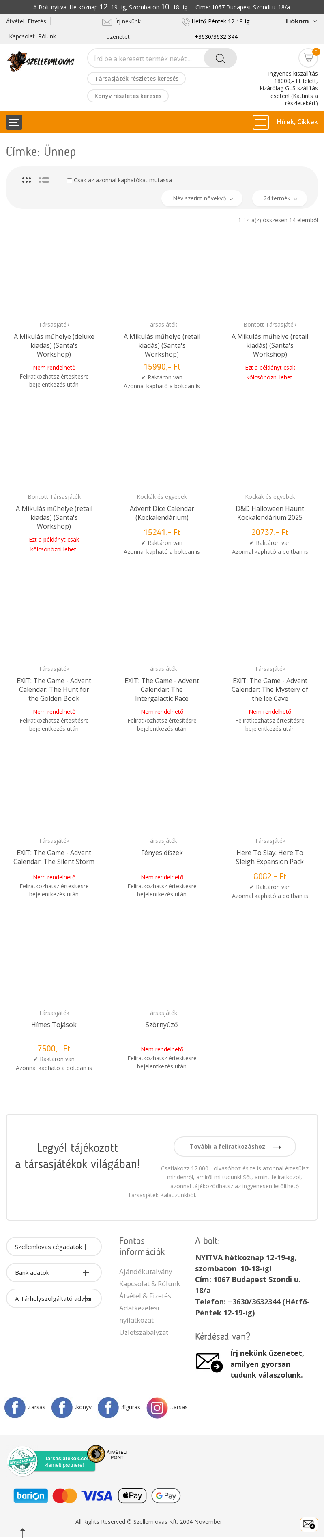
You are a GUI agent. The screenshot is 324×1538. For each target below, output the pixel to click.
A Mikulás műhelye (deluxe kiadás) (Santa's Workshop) (54, 345)
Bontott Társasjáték (269, 324)
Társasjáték (54, 324)
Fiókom (301, 21)
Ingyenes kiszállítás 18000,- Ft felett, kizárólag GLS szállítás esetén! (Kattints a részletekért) (289, 88)
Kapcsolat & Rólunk (149, 1283)
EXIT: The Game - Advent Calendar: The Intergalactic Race (161, 689)
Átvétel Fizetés (26, 21)
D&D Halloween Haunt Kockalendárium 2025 (270, 513)
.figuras (118, 1407)
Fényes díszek (162, 852)
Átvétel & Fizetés (145, 1295)
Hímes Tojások (54, 1024)
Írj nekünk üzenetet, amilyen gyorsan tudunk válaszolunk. (267, 1364)
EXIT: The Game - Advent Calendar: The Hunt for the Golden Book (54, 689)
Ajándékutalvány (145, 1271)
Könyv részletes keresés (127, 96)
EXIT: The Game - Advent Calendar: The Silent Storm (53, 857)
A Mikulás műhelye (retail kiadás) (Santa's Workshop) (162, 345)
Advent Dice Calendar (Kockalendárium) (162, 513)
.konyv (71, 1407)
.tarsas (24, 1407)
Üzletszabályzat (143, 1332)
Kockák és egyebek (162, 496)
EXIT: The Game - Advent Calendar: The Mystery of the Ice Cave (270, 689)
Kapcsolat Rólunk (32, 36)
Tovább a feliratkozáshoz (235, 1146)
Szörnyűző (162, 1024)
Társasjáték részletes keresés (136, 78)
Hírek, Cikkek (297, 121)
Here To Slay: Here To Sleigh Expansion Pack (270, 857)
